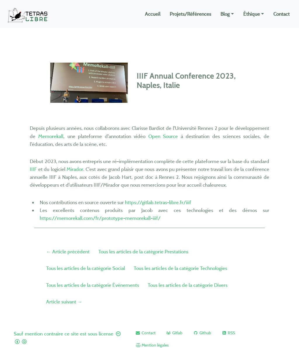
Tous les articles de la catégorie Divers (187, 285)
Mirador (75, 169)
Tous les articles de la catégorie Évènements (92, 285)
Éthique (251, 14)
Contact (281, 14)
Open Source (163, 136)
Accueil (152, 14)
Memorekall (50, 136)
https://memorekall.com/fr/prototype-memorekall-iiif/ (100, 218)
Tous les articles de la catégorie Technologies (180, 268)
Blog (225, 14)
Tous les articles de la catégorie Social (85, 268)
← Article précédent (68, 251)
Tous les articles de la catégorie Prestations (143, 251)
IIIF (33, 169)
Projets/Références (190, 14)
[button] (145, 332)
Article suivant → (64, 301)
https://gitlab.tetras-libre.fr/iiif (158, 202)
